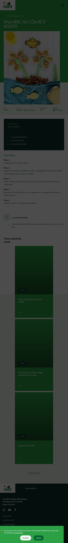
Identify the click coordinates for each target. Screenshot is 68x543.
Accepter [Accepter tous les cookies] (26, 538)
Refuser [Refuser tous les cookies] (38, 538)
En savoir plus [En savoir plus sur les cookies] (18, 533)
